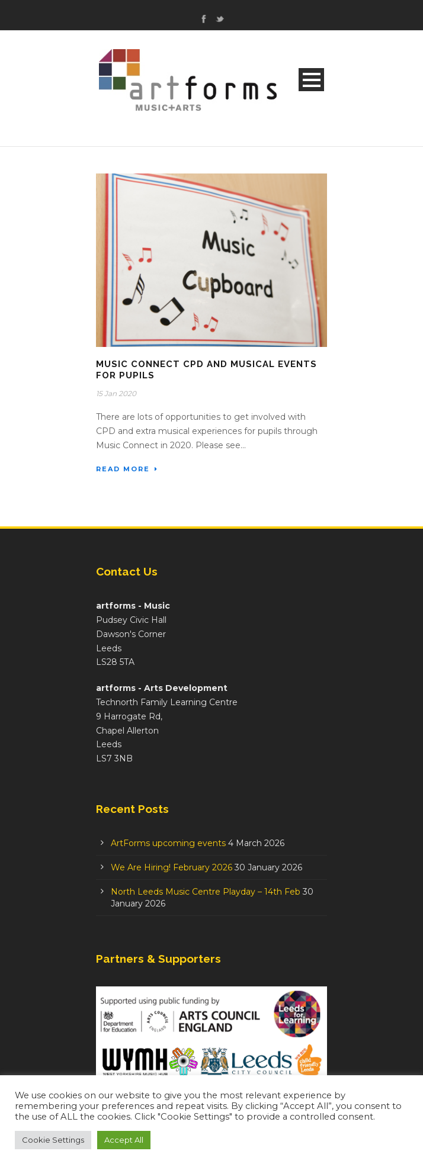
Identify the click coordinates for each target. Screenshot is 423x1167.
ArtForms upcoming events (168, 843)
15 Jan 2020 (116, 393)
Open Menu (311, 79)
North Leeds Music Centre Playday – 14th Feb (205, 891)
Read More (127, 469)
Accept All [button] (123, 1140)
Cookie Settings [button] (53, 1140)
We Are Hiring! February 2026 (171, 867)
